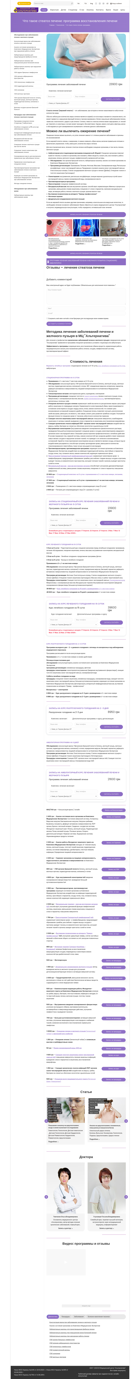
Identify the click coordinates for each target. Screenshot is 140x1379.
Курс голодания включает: (61, 614)
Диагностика (52, 1317)
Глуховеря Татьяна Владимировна (106, 1217)
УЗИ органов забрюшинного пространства (64, 1343)
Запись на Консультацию (114, 810)
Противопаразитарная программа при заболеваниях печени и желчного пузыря (27, 170)
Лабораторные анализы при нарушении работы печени (69, 1336)
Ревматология (52, 1118)
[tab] (86, 261)
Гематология (52, 1099)
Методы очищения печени (23, 183)
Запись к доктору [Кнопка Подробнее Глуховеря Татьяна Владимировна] (106, 1228)
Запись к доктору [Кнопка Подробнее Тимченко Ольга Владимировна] (65, 1228)
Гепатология (52, 1102)
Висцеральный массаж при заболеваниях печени (23, 140)
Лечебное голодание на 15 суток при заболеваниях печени (26, 128)
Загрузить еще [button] (86, 1306)
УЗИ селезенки (54, 1353)
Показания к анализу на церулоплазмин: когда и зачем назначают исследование (63, 1126)
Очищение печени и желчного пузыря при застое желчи (26, 145)
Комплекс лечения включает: (60, 91)
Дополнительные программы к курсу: (92, 614)
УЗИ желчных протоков (57, 1357)
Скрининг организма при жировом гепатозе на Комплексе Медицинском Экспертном (86, 240)
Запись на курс (113, 878)
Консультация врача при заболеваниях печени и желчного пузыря (73, 1322)
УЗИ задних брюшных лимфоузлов (62, 1340)
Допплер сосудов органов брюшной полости (26, 108)
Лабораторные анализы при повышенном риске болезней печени (73, 1333)
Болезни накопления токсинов (99, 1317)
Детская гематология (54, 1105)
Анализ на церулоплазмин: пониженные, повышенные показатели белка (105, 1126)
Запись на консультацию (113, 978)
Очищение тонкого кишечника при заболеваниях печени (25, 151)
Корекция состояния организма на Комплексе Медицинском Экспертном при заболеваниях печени (27, 178)
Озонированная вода (117, 580)
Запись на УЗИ (113, 869)
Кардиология (52, 1115)
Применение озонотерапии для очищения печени (24, 163)
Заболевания (79, 1317)
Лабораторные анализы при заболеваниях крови (23, 196)
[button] (46, 235)
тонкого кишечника (91, 396)
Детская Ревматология (54, 1112)
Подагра (91, 1107)
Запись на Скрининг (113, 817)
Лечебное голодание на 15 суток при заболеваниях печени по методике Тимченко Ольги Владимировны (113, 241)
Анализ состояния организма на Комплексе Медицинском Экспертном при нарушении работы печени (27, 49)
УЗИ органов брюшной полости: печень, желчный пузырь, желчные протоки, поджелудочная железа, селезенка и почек (27, 101)
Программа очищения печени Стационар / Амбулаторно (24, 122)
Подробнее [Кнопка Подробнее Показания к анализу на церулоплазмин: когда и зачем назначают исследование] (53, 1142)
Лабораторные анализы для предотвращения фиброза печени (71, 1329)
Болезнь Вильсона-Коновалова (98, 1102)
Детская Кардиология (54, 1110)
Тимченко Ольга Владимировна (65, 1217)
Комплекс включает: (59, 718)
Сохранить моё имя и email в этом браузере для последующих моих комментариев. (78, 318)
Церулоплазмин (53, 1120)
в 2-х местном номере (86, 589)
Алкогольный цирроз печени (97, 1099)
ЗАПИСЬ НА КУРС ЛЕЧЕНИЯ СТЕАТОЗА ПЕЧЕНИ (86, 215)
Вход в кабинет (116, 3)
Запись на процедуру (113, 960)
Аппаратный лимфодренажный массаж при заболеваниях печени (27, 134)
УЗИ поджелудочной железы (59, 1350)
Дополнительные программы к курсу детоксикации (93, 718)
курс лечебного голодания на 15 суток (111, 366)
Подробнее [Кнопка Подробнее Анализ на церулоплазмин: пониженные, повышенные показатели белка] (95, 1139)
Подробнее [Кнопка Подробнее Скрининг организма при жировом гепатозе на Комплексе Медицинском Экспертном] (80, 244)
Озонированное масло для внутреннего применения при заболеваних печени (27, 157)
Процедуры (66, 1317)
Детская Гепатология (54, 1107)
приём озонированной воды (94, 399)
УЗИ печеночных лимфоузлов (60, 1347)
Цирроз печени (93, 1112)
